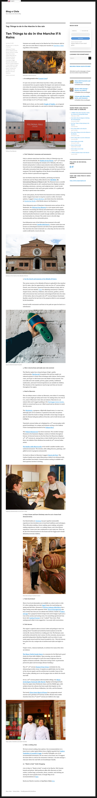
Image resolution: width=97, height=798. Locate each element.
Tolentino (8, 73)
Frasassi (13, 58)
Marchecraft (14, 61)
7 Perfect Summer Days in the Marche (80, 152)
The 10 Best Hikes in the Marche (79, 128)
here (53, 781)
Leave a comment (10, 75)
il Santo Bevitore (39, 199)
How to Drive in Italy (76, 145)
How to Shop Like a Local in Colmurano (80, 137)
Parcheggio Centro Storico (56, 402)
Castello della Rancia (11, 55)
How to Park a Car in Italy (77, 141)
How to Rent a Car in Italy (77, 149)
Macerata (8, 61)
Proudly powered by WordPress (28, 791)
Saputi (7, 68)
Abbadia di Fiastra (10, 49)
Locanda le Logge (10, 60)
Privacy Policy (16, 791)
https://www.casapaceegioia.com (78, 180)
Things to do (13, 68)
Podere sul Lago (14, 65)
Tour (40, 289)
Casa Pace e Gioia (58, 45)
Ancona (8, 50)
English (11, 1)
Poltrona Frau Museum (11, 66)
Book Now (80, 38)
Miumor (8, 63)
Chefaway (38, 521)
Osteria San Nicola (29, 201)
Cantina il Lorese (13, 52)
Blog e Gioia (12, 11)
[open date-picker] (80, 30)
